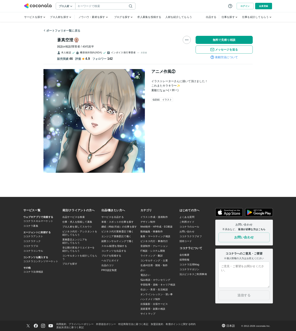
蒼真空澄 (65, 40)
